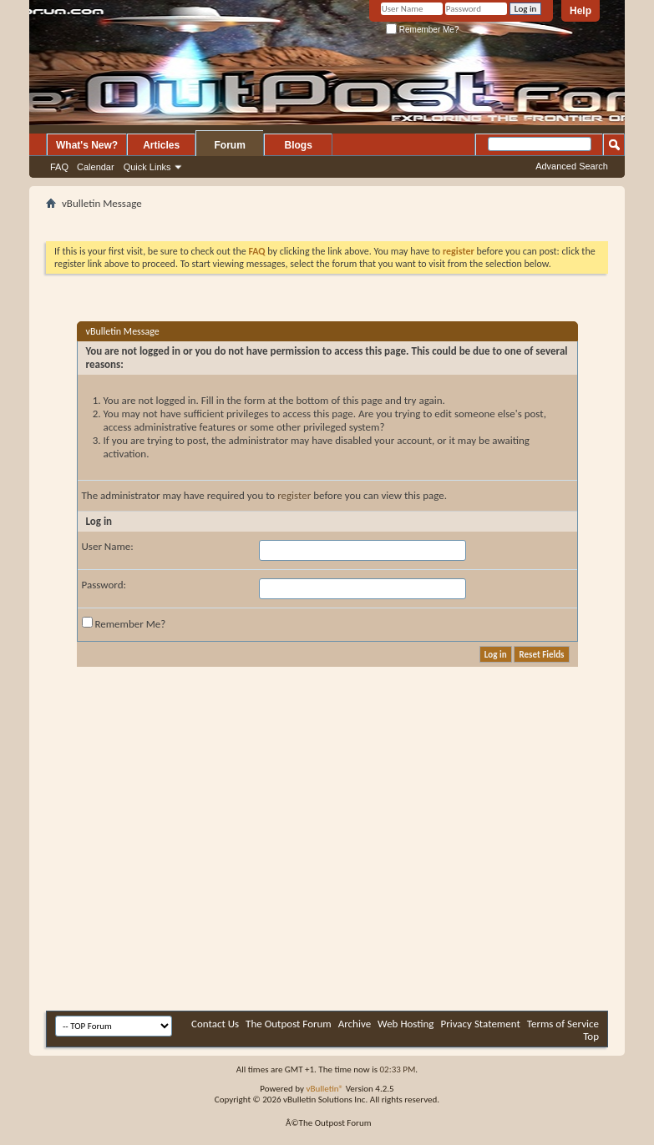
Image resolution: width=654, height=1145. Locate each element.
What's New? (87, 145)
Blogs (298, 145)
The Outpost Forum (289, 1023)
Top (591, 1036)
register (294, 495)
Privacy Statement (480, 1023)
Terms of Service (563, 1023)
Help (580, 11)
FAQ (59, 167)
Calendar (95, 167)
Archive (354, 1023)
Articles (161, 145)
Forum (230, 145)
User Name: (108, 546)
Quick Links (147, 167)
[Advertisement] (292, 881)
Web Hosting (405, 1023)
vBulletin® (324, 1088)
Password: (104, 584)
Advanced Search (571, 166)
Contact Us (215, 1023)
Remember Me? (422, 29)
